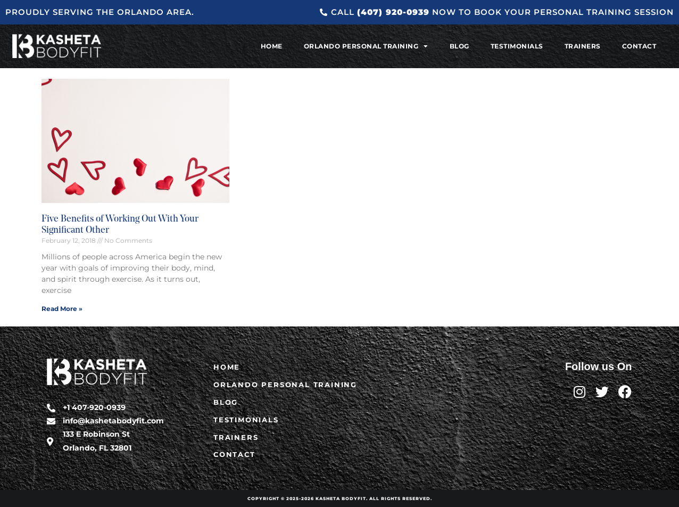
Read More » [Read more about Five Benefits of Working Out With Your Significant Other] (62, 309)
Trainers (583, 46)
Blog (459, 46)
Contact (639, 46)
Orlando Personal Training (366, 46)
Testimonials (517, 46)
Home (272, 46)
